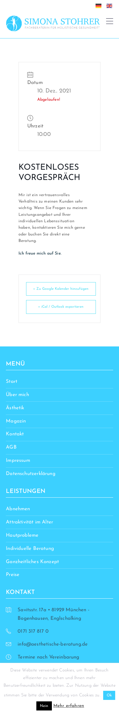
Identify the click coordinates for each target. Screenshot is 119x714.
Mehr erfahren (68, 706)
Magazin (16, 421)
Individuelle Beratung (30, 548)
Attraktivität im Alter (29, 522)
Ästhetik (15, 407)
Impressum (18, 460)
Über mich (17, 394)
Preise (12, 574)
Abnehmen (18, 508)
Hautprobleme (22, 535)
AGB (11, 447)
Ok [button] (109, 695)
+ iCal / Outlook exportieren (61, 307)
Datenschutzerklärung (30, 473)
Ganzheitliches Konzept (32, 561)
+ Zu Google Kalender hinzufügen (61, 289)
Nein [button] (44, 706)
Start (11, 381)
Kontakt (15, 434)
